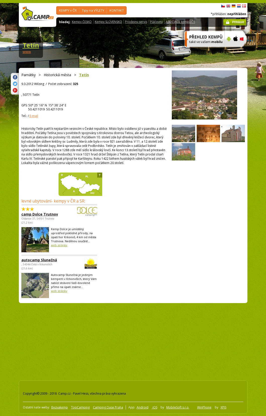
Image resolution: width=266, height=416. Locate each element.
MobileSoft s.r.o (177, 407)
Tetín (31, 45)
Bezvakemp (59, 407)
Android (142, 407)
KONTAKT (117, 10)
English (228, 6)
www (27, 51)
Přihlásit (238, 22)
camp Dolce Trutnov (45, 214)
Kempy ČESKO (82, 22)
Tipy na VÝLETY (93, 10)
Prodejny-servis (136, 22)
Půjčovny (156, 22)
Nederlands (239, 6)
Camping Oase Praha (108, 407)
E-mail (34, 116)
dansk (244, 6)
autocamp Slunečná (45, 260)
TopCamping (80, 407)
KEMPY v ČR (68, 10)
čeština (223, 6)
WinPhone (204, 407)
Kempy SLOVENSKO (108, 22)
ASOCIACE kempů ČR (180, 22)
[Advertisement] (107, 341)
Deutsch (234, 6)
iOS (154, 407)
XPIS (223, 407)
